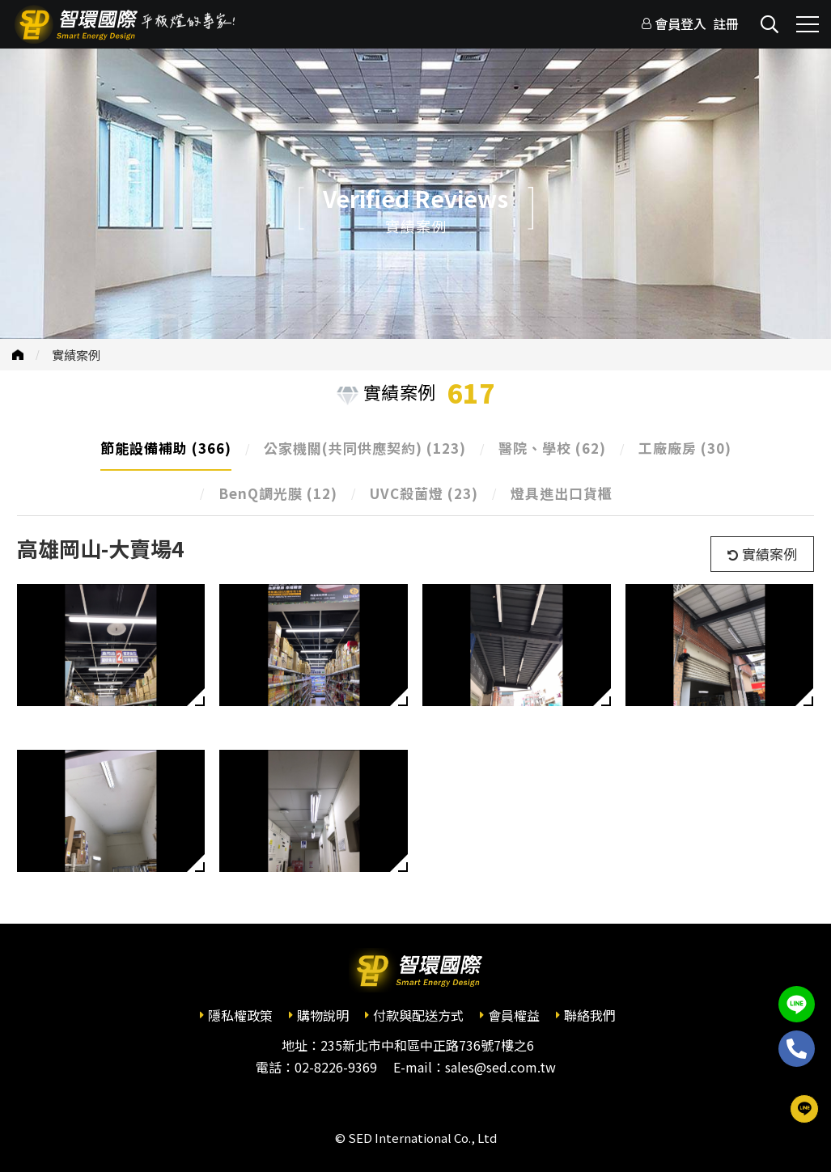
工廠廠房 (684, 448)
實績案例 (76, 354)
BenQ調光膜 (277, 493)
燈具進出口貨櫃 (562, 493)
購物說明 (323, 1015)
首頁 (17, 354)
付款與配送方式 (418, 1015)
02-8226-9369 (336, 1067)
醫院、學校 (552, 448)
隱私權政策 (240, 1015)
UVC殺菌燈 (424, 493)
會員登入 (680, 23)
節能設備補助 (165, 448)
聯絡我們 (590, 1015)
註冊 (726, 23)
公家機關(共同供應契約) (365, 448)
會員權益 (514, 1015)
